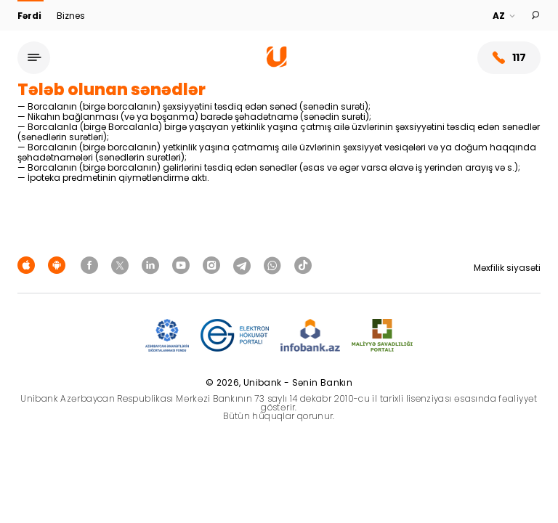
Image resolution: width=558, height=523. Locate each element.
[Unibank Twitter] (122, 265)
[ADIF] (167, 336)
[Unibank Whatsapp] (275, 265)
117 (509, 57)
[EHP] (235, 336)
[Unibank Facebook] (91, 265)
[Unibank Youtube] (183, 265)
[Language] (504, 16)
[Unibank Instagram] (214, 265)
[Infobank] (310, 336)
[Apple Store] (28, 265)
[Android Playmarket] (59, 265)
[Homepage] (277, 63)
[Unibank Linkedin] (152, 265)
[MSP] (382, 336)
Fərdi (30, 15)
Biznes (71, 15)
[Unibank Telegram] (244, 265)
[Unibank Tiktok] (303, 265)
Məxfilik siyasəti (507, 268)
